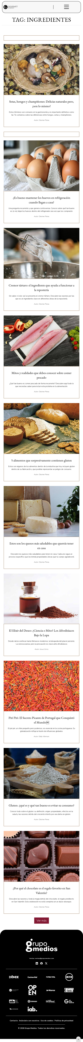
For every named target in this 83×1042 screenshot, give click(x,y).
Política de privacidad (64, 1020)
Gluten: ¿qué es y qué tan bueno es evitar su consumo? (41, 805)
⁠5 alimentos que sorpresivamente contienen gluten (41, 460)
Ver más (42, 920)
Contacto (14, 1020)
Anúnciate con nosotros (29, 1020)
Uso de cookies (47, 1020)
